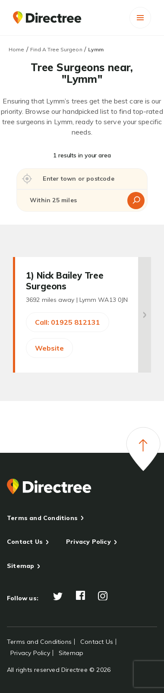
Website (49, 348)
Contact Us (25, 542)
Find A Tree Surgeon (56, 49)
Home (16, 49)
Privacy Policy (88, 542)
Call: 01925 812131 (67, 322)
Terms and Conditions (42, 518)
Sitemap (20, 566)
